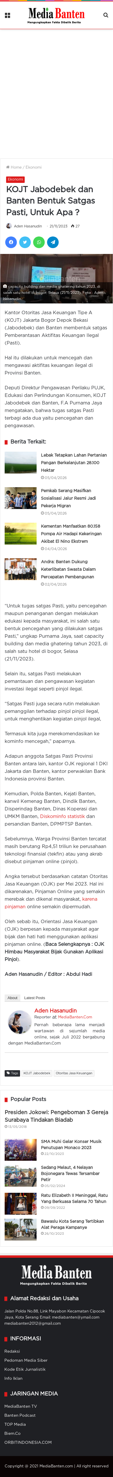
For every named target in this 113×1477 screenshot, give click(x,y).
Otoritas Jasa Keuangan (74, 1073)
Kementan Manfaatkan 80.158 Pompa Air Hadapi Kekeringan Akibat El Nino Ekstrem (71, 534)
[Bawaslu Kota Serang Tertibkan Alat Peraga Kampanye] (21, 1230)
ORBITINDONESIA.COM (28, 1442)
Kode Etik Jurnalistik (25, 1369)
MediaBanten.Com (75, 1017)
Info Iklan (13, 1378)
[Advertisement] (56, 90)
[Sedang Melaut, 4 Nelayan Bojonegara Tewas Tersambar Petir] (21, 1176)
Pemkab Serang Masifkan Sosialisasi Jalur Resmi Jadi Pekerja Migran (68, 498)
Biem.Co (12, 1433)
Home (14, 167)
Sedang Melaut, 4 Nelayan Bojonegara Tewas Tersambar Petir (70, 1174)
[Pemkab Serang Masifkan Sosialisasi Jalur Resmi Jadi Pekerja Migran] (21, 498)
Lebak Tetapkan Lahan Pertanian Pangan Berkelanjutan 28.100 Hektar (74, 463)
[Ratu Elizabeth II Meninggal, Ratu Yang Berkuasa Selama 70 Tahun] (21, 1204)
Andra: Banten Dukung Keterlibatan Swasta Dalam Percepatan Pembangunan (68, 569)
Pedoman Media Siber (26, 1360)
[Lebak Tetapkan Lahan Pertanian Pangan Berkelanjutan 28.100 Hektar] (21, 463)
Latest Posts (34, 998)
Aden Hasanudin (28, 226)
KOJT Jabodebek (37, 1073)
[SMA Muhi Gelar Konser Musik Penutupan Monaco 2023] (21, 1150)
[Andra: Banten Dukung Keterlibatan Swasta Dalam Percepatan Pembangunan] (21, 569)
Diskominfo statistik (62, 817)
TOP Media (15, 1424)
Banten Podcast (20, 1415)
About (12, 998)
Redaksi (12, 1351)
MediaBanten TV (20, 1406)
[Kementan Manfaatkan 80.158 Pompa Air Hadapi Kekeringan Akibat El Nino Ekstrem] (21, 534)
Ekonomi (34, 167)
